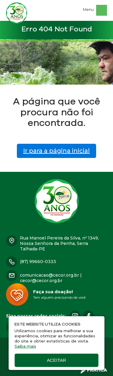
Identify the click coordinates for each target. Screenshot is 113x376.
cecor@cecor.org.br (41, 280)
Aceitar (56, 360)
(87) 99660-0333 (38, 261)
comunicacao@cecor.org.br (49, 275)
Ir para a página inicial (56, 150)
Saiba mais (25, 346)
